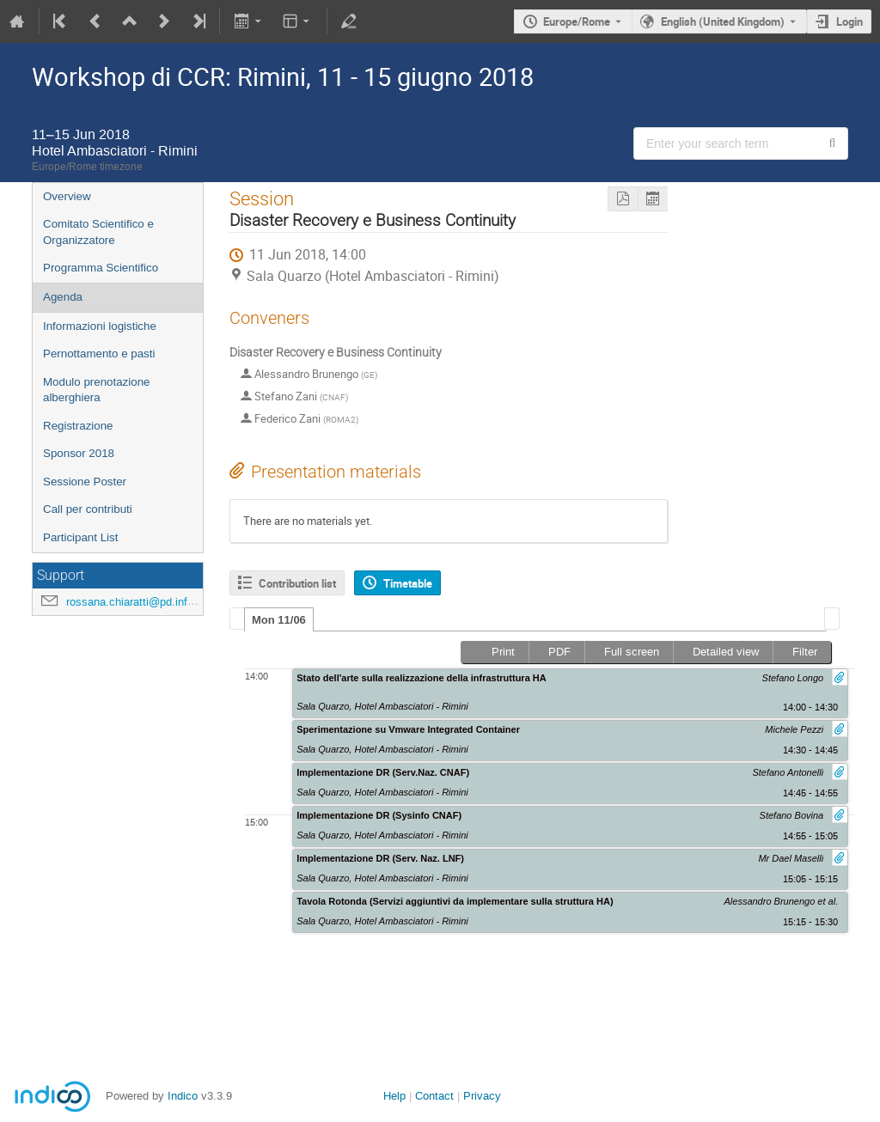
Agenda (62, 296)
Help (394, 1095)
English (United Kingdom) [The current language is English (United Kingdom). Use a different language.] (723, 21)
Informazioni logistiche (99, 326)
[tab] (279, 619)
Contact (434, 1095)
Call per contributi (87, 509)
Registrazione (78, 425)
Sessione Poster (84, 481)
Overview (67, 196)
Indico (183, 1095)
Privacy (482, 1095)
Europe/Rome (576, 21)
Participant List (80, 537)
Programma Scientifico (100, 267)
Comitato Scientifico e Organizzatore (98, 232)
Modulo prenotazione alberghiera (96, 390)
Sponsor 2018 (78, 453)
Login (849, 21)
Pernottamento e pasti (99, 353)
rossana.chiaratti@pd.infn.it (134, 602)
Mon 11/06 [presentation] (279, 619)
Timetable (407, 583)
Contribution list (297, 583)
